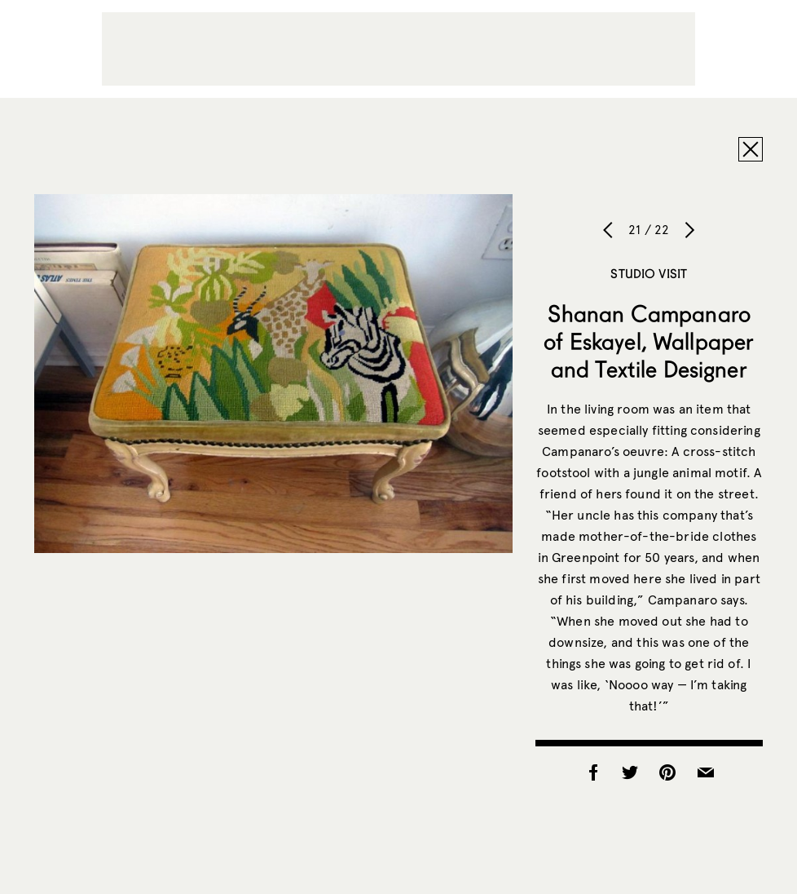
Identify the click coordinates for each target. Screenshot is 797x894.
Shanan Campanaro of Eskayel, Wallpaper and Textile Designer (649, 341)
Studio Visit (648, 273)
